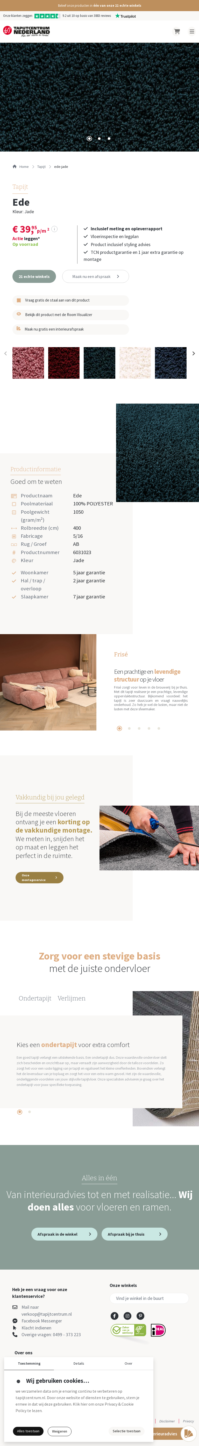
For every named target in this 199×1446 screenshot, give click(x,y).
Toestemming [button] (29, 1363)
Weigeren (59, 1431)
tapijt (41, 166)
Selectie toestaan (126, 1431)
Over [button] (128, 1363)
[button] (99, 5)
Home (20, 166)
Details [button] (79, 1363)
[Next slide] (193, 353)
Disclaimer (167, 1421)
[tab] (89, 138)
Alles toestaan (28, 1431)
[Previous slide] (5, 353)
